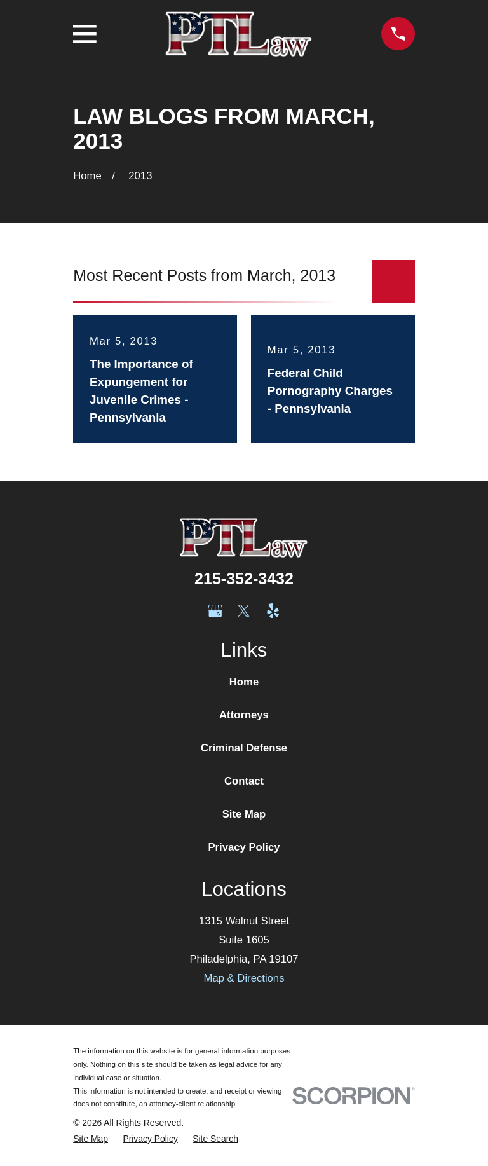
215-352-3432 (244, 578)
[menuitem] (90, 1139)
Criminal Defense (244, 748)
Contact (244, 781)
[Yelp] (273, 610)
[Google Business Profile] (215, 610)
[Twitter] (243, 610)
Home (244, 682)
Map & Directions (244, 978)
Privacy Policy (244, 847)
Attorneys (244, 715)
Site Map (244, 814)
